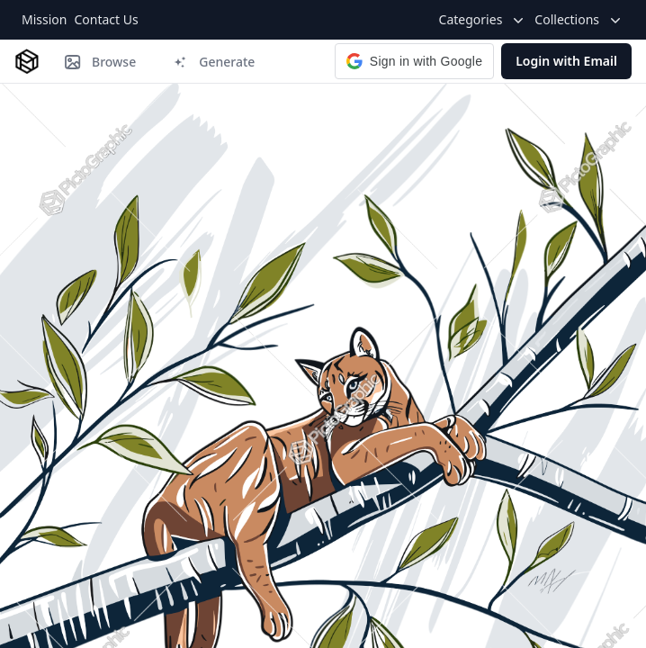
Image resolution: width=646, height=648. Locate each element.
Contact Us (106, 19)
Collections (579, 20)
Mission (44, 19)
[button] (414, 61)
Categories (483, 20)
